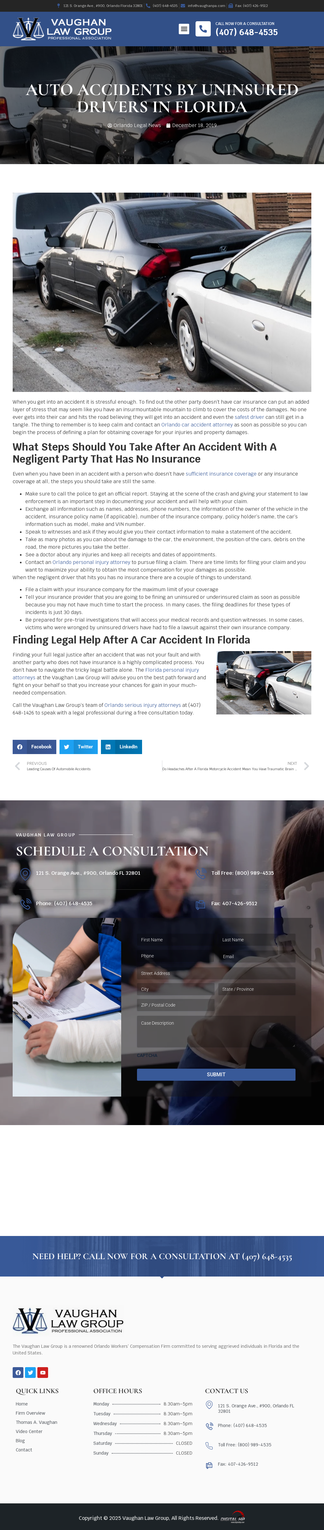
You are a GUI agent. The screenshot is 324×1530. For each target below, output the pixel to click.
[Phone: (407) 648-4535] (25, 905)
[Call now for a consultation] (203, 28)
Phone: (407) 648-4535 (64, 903)
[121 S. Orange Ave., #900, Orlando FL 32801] (25, 874)
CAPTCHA (147, 1055)
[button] (184, 29)
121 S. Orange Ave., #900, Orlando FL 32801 (88, 873)
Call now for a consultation (244, 23)
